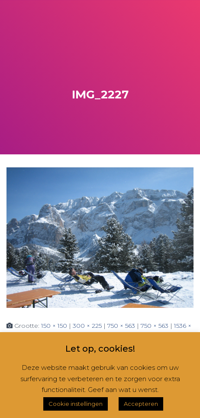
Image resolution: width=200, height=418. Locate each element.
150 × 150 (54, 326)
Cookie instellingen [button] (75, 403)
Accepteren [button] (141, 403)
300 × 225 (87, 326)
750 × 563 (121, 326)
